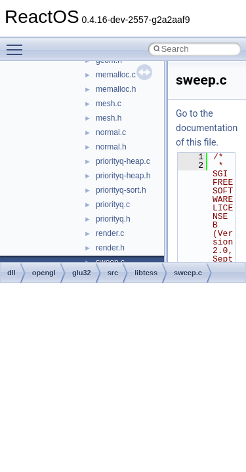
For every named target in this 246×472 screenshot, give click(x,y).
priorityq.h (113, 219)
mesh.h (108, 118)
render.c (110, 233)
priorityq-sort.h (121, 190)
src (113, 273)
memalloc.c (116, 74)
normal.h (111, 146)
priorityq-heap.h (123, 175)
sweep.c (188, 273)
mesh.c (108, 103)
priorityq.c (113, 204)
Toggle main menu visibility (18, 43)
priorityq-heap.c (123, 161)
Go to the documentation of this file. (206, 128)
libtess (145, 273)
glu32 (81, 273)
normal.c (111, 132)
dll (11, 273)
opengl (44, 273)
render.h (110, 247)
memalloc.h (116, 89)
